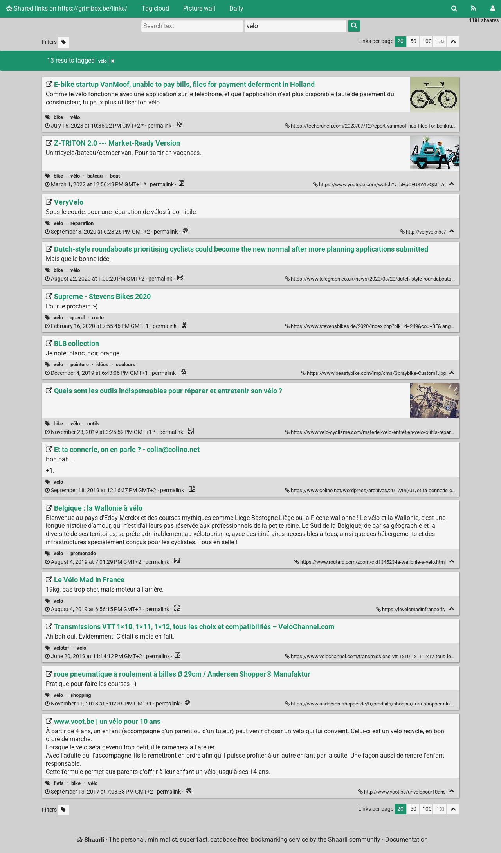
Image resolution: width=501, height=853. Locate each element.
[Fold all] (453, 41)
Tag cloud (155, 8)
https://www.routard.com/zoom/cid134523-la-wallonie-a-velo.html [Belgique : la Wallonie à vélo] (370, 562)
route (98, 317)
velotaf (61, 648)
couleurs (125, 364)
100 (427, 41)
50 (413, 41)
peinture (79, 364)
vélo (75, 117)
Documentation (406, 839)
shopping (80, 695)
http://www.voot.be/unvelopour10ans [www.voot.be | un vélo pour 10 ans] (402, 792)
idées (102, 364)
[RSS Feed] (474, 8)
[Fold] (451, 183)
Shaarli (94, 839)
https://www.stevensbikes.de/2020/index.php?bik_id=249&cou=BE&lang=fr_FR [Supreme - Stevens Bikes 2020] (375, 326)
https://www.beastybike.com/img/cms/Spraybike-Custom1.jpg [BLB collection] (374, 373)
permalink (109, 125)
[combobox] (295, 26)
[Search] (454, 8)
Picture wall (199, 8)
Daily (236, 8)
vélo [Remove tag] (106, 61)
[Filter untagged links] (63, 42)
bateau (95, 176)
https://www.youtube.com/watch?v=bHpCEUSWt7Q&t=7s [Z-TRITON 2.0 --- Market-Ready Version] (380, 184)
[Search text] (192, 26)
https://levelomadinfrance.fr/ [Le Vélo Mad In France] (411, 609)
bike (58, 117)
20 (400, 41)
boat (115, 176)
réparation (82, 223)
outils (93, 423)
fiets (59, 783)
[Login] (492, 8)
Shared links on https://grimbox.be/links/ (67, 8)
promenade (83, 553)
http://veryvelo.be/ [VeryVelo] (423, 232)
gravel (77, 317)
